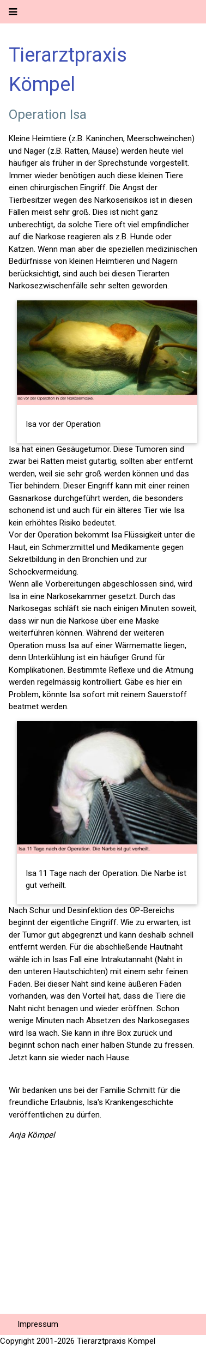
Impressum (37, 1324)
